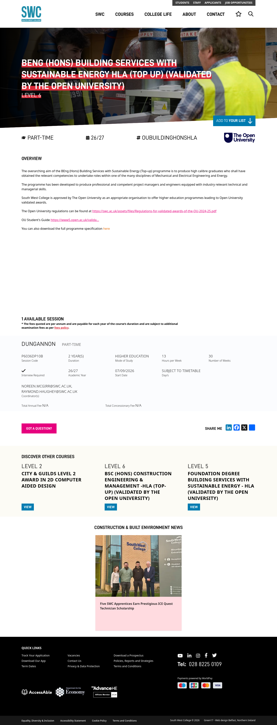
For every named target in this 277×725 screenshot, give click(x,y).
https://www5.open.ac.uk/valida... (75, 220)
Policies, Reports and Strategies (133, 661)
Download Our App (34, 661)
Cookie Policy (99, 720)
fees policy (61, 327)
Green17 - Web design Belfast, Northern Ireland (229, 720)
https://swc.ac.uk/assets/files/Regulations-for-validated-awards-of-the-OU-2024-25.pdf (154, 211)
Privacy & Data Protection (84, 666)
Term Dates (29, 666)
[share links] (252, 427)
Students (182, 2)
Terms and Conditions (127, 666)
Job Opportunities (238, 2)
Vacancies (74, 655)
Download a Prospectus (129, 655)
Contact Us (74, 661)
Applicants (213, 2)
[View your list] (238, 13)
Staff (197, 2)
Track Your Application (36, 655)
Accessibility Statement (73, 720)
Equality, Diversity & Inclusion (38, 720)
